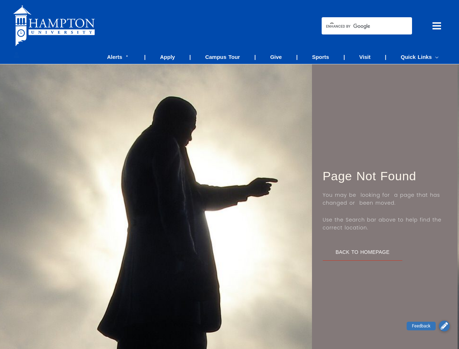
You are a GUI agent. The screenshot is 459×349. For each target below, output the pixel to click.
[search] (360, 26)
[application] (437, 57)
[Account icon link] (16, 55)
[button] (444, 326)
